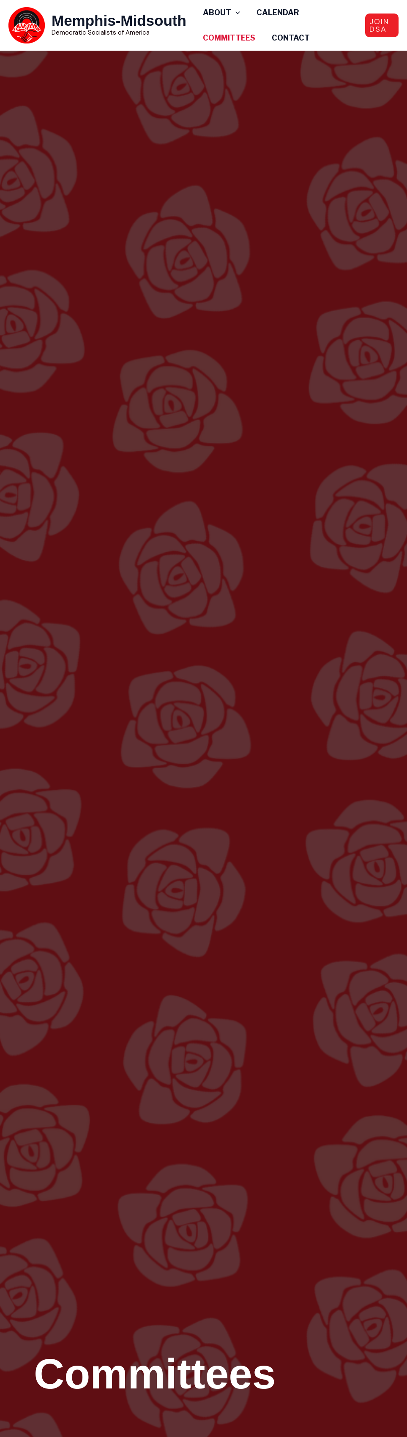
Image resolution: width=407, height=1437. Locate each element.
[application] (235, 12)
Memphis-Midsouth (119, 20)
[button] (382, 25)
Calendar (276, 12)
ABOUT (221, 12)
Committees (228, 37)
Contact (289, 37)
